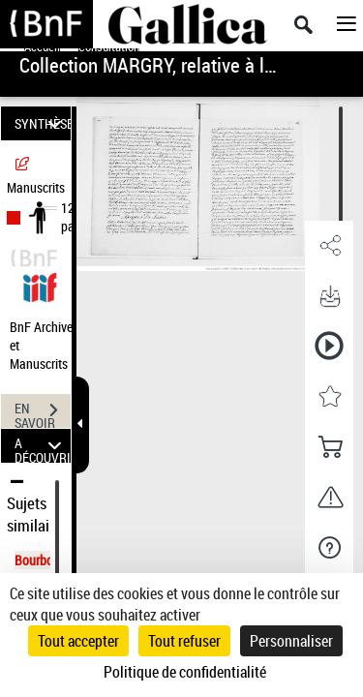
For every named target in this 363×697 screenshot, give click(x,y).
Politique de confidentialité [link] (185, 671)
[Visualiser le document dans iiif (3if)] (39, 285)
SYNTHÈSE (43, 123)
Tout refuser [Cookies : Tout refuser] (184, 641)
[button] (329, 246)
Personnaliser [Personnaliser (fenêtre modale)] (291, 641)
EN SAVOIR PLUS (43, 412)
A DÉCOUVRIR (43, 446)
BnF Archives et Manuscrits (46, 345)
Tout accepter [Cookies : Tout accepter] (78, 641)
